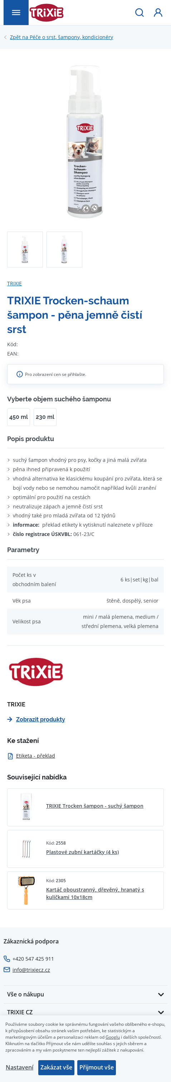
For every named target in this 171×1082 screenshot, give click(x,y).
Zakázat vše (56, 1067)
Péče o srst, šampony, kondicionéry (61, 37)
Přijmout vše (96, 1067)
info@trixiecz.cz (31, 970)
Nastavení (19, 1067)
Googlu (113, 1037)
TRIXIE (14, 283)
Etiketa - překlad (31, 755)
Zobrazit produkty (36, 719)
